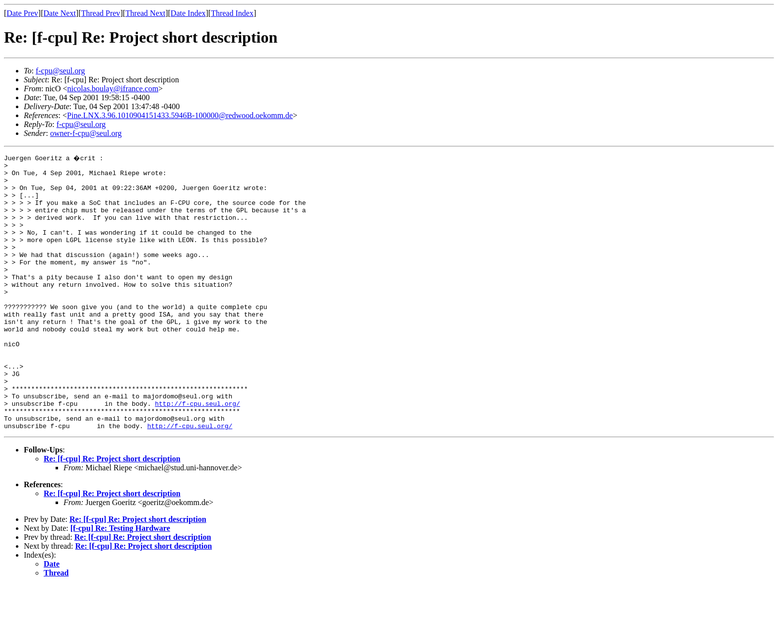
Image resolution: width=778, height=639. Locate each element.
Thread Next (145, 13)
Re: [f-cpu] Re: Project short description (112, 512)
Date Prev (22, 13)
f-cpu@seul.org (60, 70)
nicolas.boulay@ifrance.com (113, 88)
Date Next (60, 13)
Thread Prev (100, 13)
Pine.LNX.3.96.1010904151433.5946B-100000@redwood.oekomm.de (180, 115)
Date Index (188, 13)
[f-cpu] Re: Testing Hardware (120, 581)
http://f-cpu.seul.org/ (197, 452)
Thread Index (232, 13)
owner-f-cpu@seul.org (86, 133)
